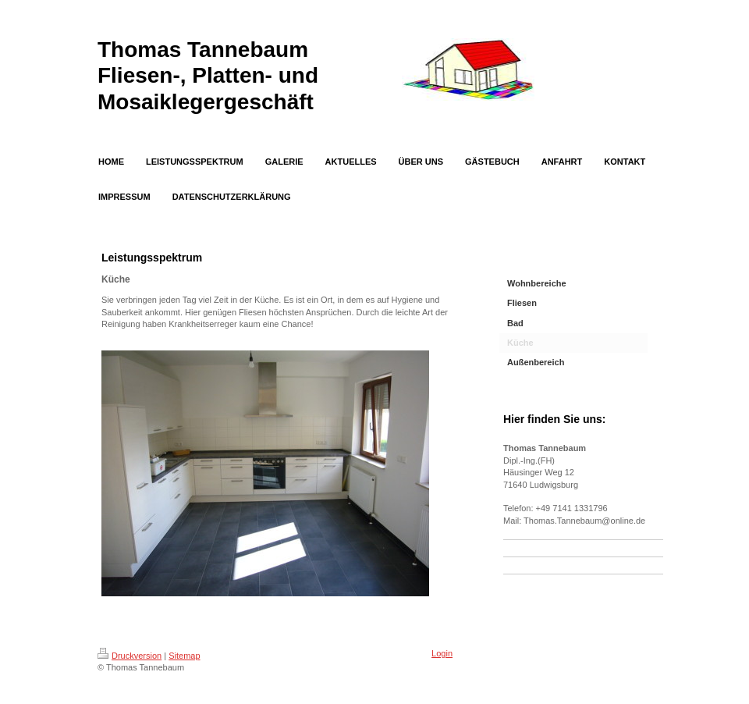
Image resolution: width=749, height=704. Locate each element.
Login (442, 653)
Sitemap (184, 655)
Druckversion (130, 655)
